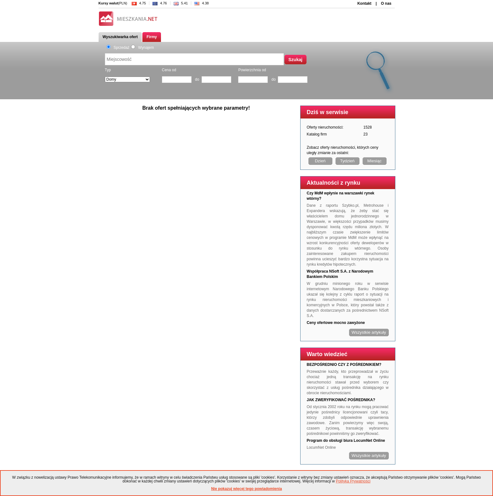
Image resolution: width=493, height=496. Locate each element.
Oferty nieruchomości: (325, 127)
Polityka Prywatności (353, 481)
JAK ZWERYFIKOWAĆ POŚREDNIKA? (341, 400)
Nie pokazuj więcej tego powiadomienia (246, 489)
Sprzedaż (117, 47)
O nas (386, 3)
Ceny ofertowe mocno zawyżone (336, 322)
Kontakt (364, 3)
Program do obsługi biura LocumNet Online (346, 440)
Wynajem (142, 47)
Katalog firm (317, 134)
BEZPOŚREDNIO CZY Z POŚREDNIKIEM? (344, 364)
